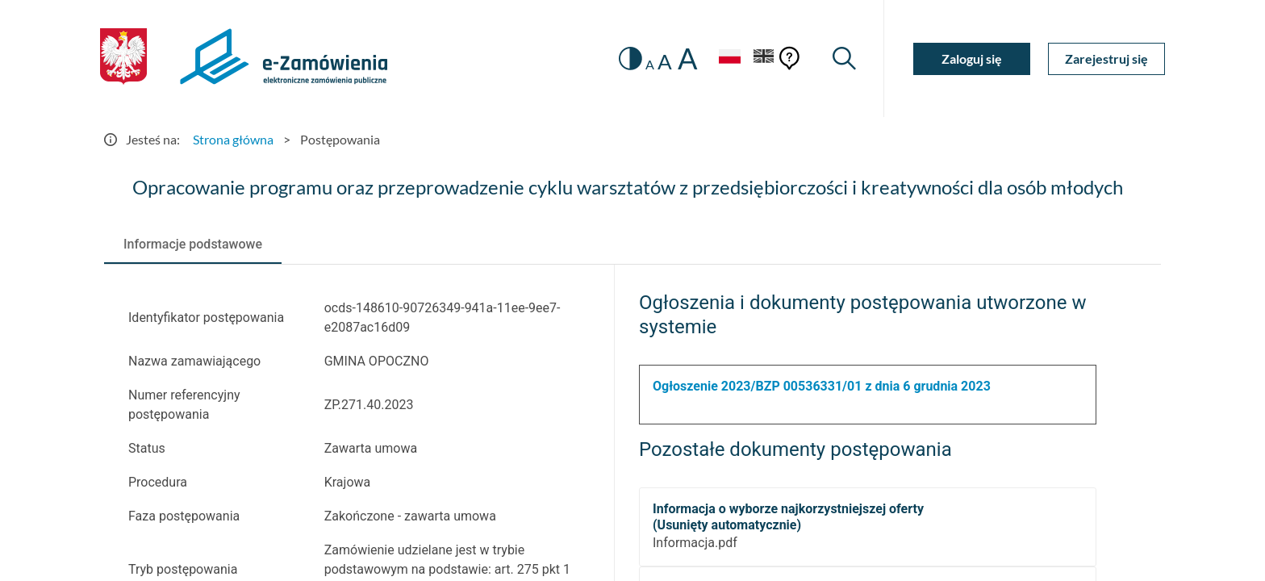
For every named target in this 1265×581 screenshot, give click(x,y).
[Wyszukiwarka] (844, 58)
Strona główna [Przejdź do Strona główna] (233, 139)
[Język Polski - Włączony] (729, 58)
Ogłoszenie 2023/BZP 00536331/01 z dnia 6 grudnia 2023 (822, 386)
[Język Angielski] (764, 58)
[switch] (630, 58)
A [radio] (649, 64)
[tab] (193, 244)
